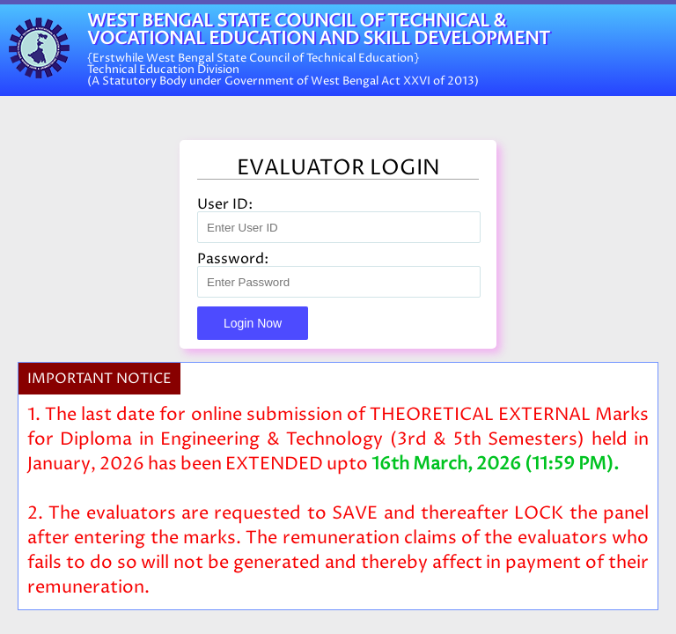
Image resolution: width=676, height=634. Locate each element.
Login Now (253, 323)
